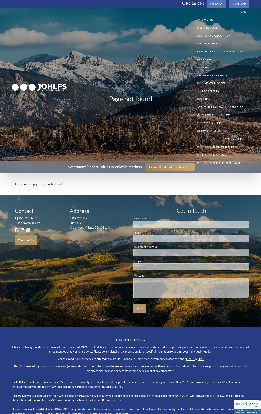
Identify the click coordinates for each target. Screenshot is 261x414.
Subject (150, 261)
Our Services (206, 51)
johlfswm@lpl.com (29, 223)
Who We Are (205, 19)
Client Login (239, 4)
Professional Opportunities (216, 147)
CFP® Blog (236, 107)
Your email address (158, 247)
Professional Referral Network (219, 162)
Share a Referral (208, 91)
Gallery (225, 115)
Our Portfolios (231, 51)
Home (242, 11)
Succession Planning (211, 154)
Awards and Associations (214, 35)
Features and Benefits (212, 75)
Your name (152, 218)
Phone (150, 232)
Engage (202, 67)
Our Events (205, 59)
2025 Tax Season (235, 139)
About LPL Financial (210, 107)
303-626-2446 (195, 3)
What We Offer (207, 43)
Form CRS (216, 4)
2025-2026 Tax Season (211, 123)
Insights (203, 99)
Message (151, 275)
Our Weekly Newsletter (213, 131)
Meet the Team (207, 27)
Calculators (205, 115)
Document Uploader (211, 83)
